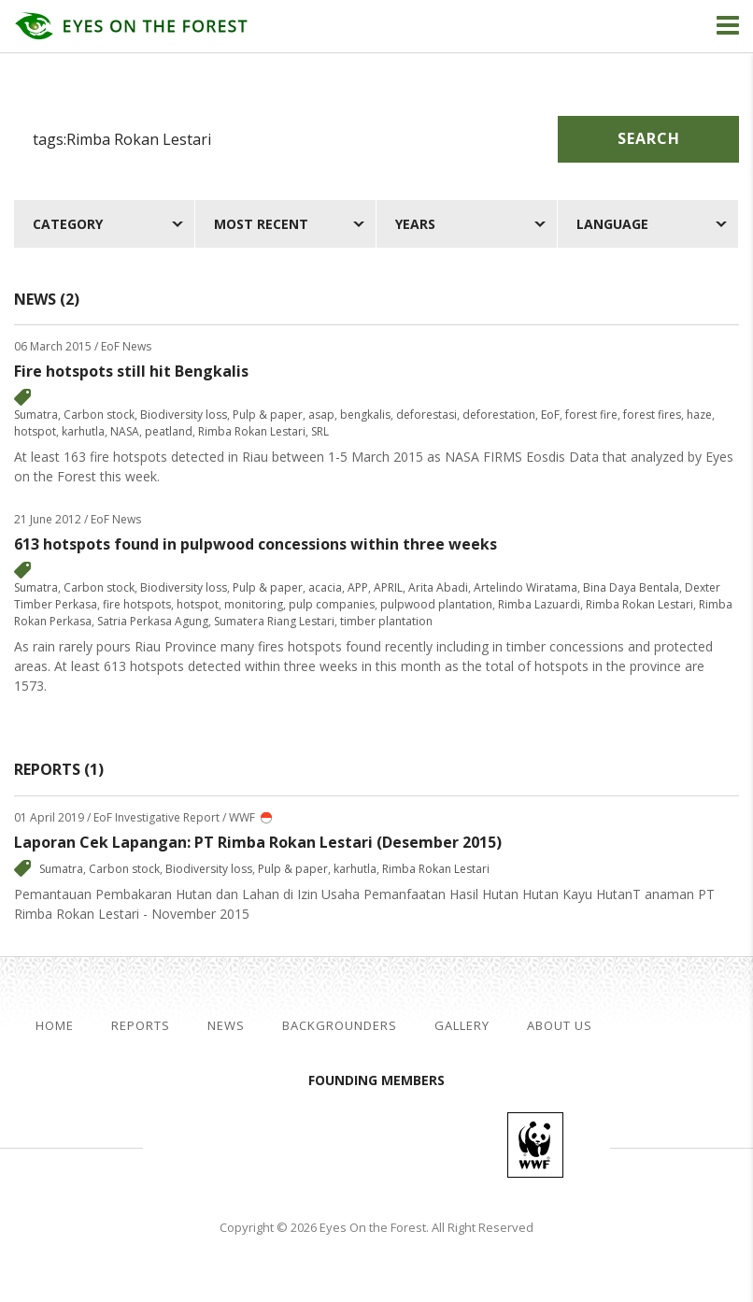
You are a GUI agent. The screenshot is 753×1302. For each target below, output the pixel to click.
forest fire (591, 414)
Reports (140, 1026)
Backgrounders (339, 1026)
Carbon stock (99, 414)
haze (699, 414)
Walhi (404, 1145)
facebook (655, 1026)
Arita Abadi (438, 587)
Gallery (462, 1026)
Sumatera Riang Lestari (274, 621)
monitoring (253, 604)
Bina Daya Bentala (631, 587)
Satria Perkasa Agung (152, 621)
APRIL (388, 587)
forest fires (652, 414)
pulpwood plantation (436, 604)
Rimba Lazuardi (539, 604)
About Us (559, 1026)
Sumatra (36, 414)
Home (55, 1026)
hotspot (35, 431)
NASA (124, 431)
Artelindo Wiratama (525, 587)
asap (321, 414)
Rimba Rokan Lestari (251, 431)
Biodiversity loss (183, 414)
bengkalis (365, 414)
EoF (550, 414)
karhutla (83, 431)
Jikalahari (246, 1145)
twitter (686, 1026)
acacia (325, 587)
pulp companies (332, 604)
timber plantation (386, 621)
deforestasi (426, 414)
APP (358, 587)
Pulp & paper (268, 414)
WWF (535, 1145)
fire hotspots (137, 604)
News (226, 1026)
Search (649, 138)
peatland (168, 431)
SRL (320, 431)
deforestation (498, 414)
